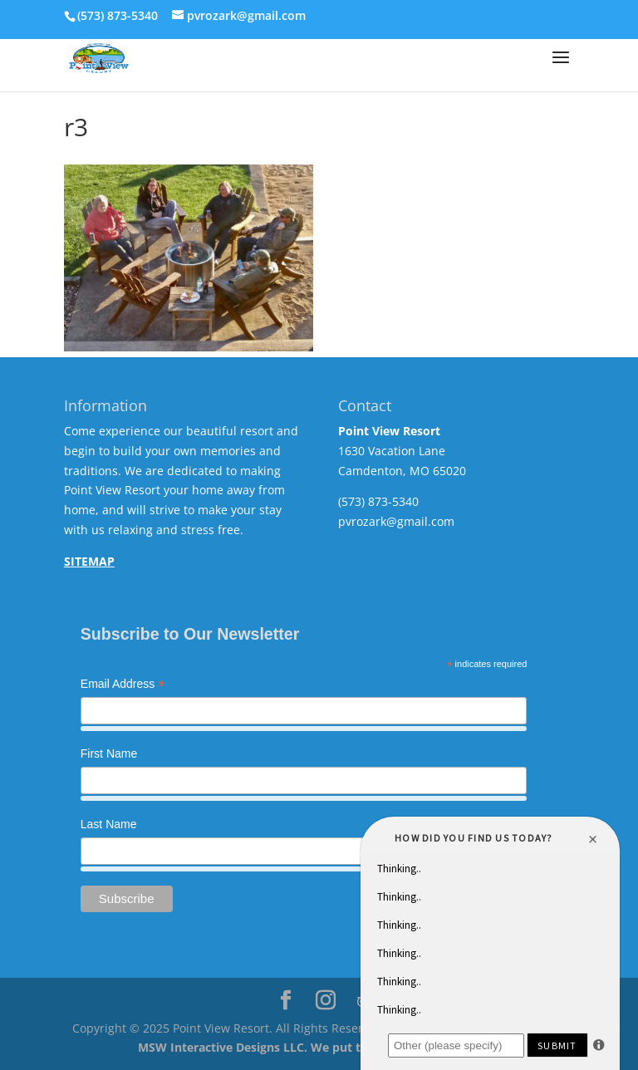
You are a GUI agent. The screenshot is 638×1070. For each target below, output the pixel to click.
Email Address (123, 685)
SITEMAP (89, 561)
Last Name (109, 824)
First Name (109, 753)
